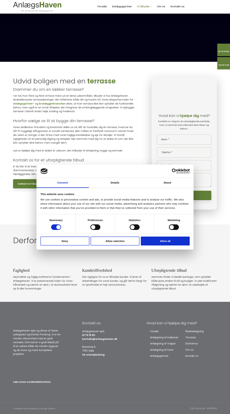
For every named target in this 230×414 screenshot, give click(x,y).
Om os (161, 6)
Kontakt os (177, 6)
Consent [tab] (62, 182)
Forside (102, 6)
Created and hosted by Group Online (34, 408)
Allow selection (114, 241)
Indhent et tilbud (28, 183)
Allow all (165, 241)
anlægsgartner (23, 103)
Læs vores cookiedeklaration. (32, 382)
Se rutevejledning (93, 354)
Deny (65, 241)
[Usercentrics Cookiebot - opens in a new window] (174, 171)
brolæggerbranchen (52, 103)
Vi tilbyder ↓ (144, 6)
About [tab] (167, 182)
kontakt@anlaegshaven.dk (99, 339)
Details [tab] (115, 182)
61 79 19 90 (88, 335)
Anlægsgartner (122, 6)
